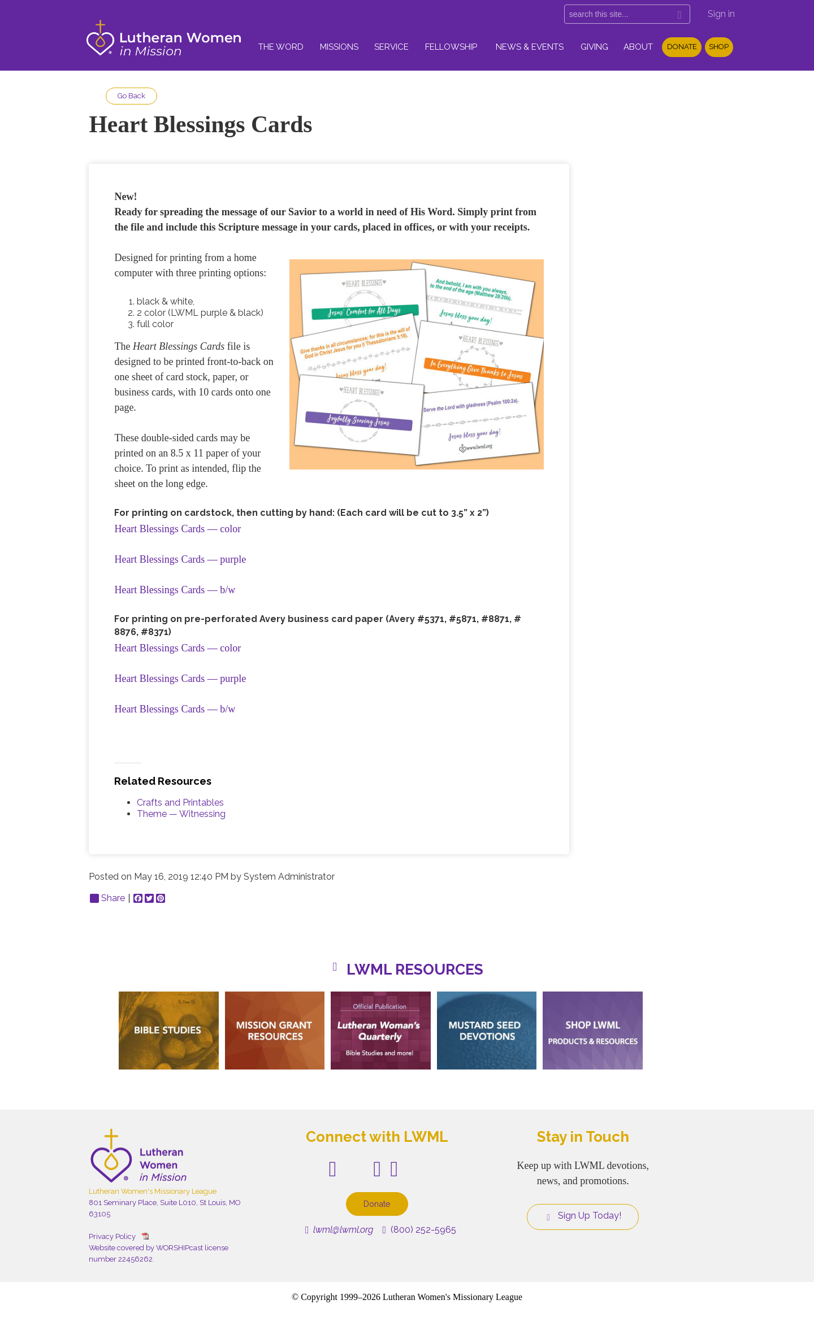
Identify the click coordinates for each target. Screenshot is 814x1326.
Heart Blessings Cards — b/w (174, 589)
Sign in (721, 13)
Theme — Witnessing (181, 813)
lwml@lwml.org (339, 1229)
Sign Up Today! (582, 1215)
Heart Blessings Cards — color (177, 528)
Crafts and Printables (180, 802)
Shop (719, 46)
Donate (682, 46)
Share (107, 898)
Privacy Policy (112, 1236)
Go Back (131, 96)
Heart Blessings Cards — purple (180, 559)
